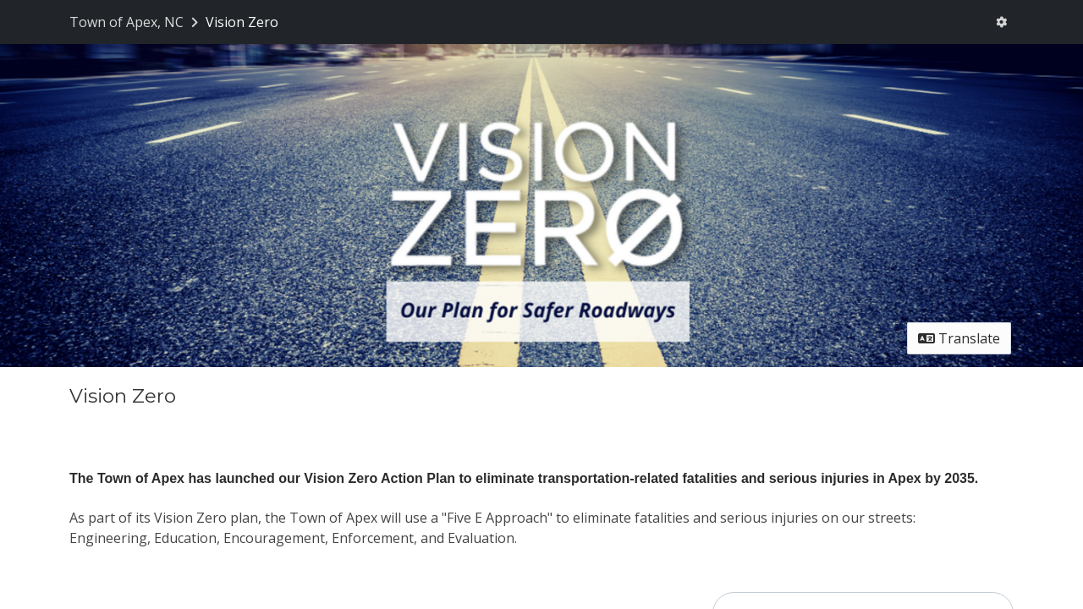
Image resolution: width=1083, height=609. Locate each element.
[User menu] (1001, 22)
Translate (959, 338)
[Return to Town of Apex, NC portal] (135, 22)
